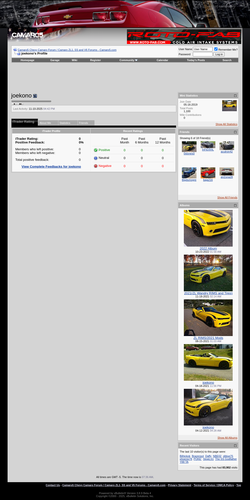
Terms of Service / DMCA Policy (214, 485)
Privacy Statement (179, 485)
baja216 (208, 179)
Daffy (208, 456)
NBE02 (217, 456)
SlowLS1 (208, 458)
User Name (185, 49)
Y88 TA (184, 461)
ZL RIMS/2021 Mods (208, 338)
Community (129, 60)
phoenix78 (186, 458)
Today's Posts (196, 60)
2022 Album (208, 248)
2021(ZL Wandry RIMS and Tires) (208, 293)
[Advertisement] (125, 77)
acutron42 (227, 151)
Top (238, 485)
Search (227, 60)
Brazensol (198, 456)
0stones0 (189, 153)
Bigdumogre (189, 179)
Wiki (74, 60)
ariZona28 (227, 176)
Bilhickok (185, 456)
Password (184, 54)
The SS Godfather (226, 458)
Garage (55, 60)
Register (95, 60)
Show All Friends (227, 197)
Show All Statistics (226, 124)
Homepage (27, 60)
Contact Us (53, 485)
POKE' (198, 458)
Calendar (162, 60)
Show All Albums (227, 437)
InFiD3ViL (208, 149)
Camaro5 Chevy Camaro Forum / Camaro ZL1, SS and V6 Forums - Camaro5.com (67, 49)
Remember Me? (226, 49)
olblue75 (228, 456)
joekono (208, 382)
